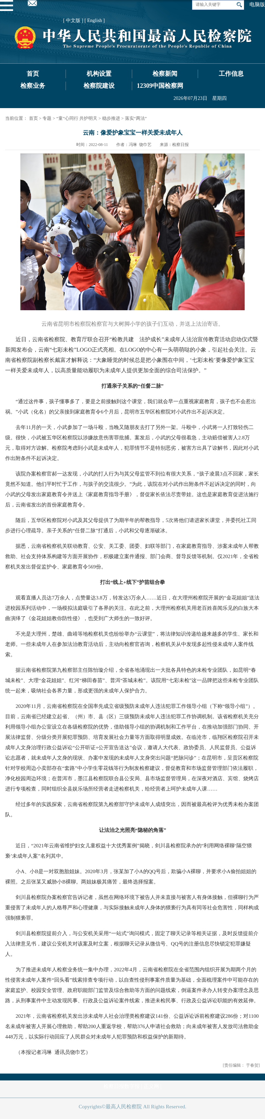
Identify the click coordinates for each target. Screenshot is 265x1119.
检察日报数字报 (122, 1086)
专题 (46, 118)
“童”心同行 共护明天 (76, 118)
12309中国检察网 (160, 85)
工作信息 (231, 73)
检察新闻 (165, 73)
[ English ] (95, 20)
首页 (33, 73)
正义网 (151, 1086)
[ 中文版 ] (73, 20)
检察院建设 (99, 85)
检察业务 (32, 85)
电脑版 (257, 4)
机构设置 (99, 73)
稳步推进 (111, 118)
